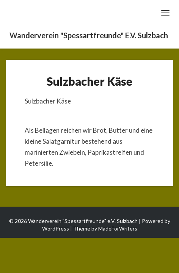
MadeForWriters (117, 228)
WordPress (55, 228)
